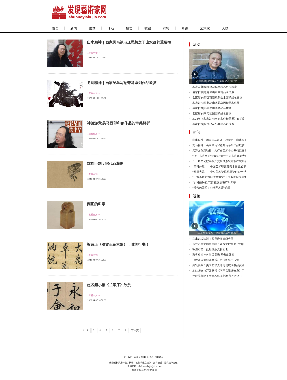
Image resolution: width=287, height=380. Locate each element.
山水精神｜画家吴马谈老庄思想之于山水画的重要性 (129, 42)
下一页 (135, 330)
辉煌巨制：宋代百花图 (105, 164)
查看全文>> (94, 53)
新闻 (73, 28)
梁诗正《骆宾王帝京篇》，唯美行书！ (118, 244)
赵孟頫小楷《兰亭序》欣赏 (109, 285)
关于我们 (128, 357)
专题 (184, 28)
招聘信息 (159, 357)
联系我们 (148, 357)
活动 (110, 28)
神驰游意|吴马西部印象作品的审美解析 (118, 123)
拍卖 (129, 28)
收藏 (147, 28)
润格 (166, 28)
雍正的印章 (96, 204)
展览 (92, 28)
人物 (225, 28)
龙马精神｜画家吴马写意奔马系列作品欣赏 (121, 83)
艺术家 (205, 28)
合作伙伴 (138, 357)
